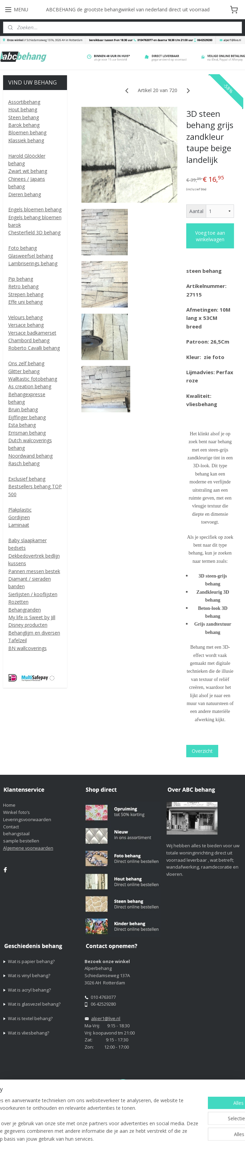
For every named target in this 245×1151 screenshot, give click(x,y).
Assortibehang (24, 102)
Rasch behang (24, 463)
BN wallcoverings (27, 648)
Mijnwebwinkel (145, 1138)
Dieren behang (24, 194)
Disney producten (27, 625)
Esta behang (22, 425)
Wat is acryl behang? (29, 990)
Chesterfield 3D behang (34, 232)
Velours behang (25, 317)
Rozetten (18, 602)
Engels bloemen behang (35, 209)
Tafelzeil (17, 640)
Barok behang (24, 125)
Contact (11, 827)
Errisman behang (27, 432)
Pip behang (20, 279)
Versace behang (26, 325)
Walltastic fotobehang (32, 379)
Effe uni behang (25, 302)
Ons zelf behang (26, 363)
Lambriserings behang (32, 263)
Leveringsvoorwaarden (27, 819)
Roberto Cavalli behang (34, 348)
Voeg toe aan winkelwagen (210, 236)
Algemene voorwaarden (28, 848)
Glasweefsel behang (30, 256)
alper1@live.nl (105, 1018)
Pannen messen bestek (34, 571)
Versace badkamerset (32, 332)
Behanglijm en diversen (34, 632)
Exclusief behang (26, 479)
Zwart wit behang (27, 171)
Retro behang (23, 286)
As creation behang (29, 386)
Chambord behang (28, 340)
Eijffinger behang (27, 417)
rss (211, 1127)
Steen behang (23, 117)
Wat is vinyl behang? (29, 975)
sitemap (197, 1127)
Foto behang (22, 248)
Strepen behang (25, 294)
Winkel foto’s (16, 812)
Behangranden (24, 609)
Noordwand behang (30, 455)
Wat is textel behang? (30, 1018)
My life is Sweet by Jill (31, 617)
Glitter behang (24, 371)
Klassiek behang (26, 140)
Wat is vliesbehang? (28, 1033)
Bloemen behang (27, 132)
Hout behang (22, 109)
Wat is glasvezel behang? (34, 1004)
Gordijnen (19, 517)
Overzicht (202, 751)
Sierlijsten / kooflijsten (32, 594)
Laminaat (18, 525)
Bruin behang (23, 409)
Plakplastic (20, 509)
